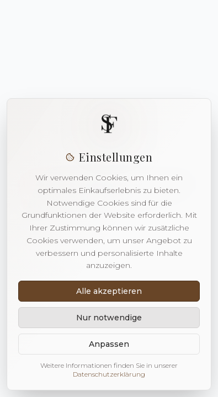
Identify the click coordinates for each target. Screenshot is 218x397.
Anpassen (109, 344)
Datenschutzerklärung (109, 374)
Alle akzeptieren (109, 291)
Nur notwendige (109, 318)
